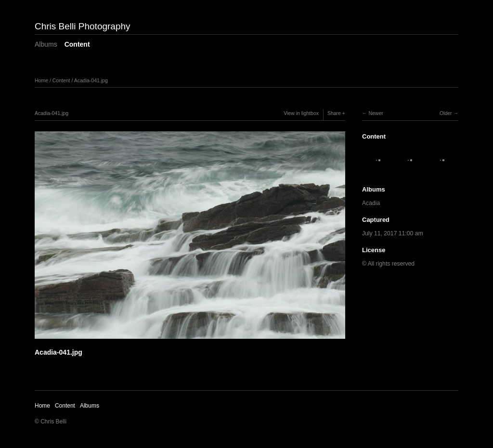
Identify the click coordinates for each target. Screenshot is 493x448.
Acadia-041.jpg (91, 80)
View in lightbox (301, 113)
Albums (46, 44)
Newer (375, 113)
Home (41, 80)
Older (446, 113)
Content (77, 44)
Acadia (371, 203)
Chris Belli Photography (82, 26)
